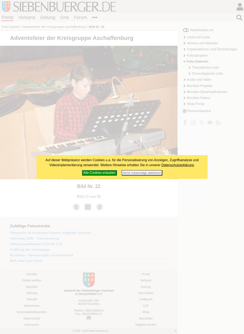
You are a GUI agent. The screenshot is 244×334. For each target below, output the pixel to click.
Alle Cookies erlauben (99, 172)
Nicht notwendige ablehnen (142, 172)
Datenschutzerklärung (178, 165)
